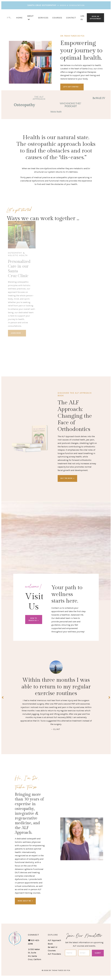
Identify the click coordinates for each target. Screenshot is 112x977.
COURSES (57, 17)
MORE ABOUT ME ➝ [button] (25, 901)
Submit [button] (98, 953)
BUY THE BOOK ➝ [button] (67, 478)
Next (109, 697)
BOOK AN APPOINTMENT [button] (95, 18)
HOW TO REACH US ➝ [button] (34, 619)
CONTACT (71, 17)
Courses (52, 950)
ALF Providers (54, 954)
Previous (2, 697)
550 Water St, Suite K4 (34, 952)
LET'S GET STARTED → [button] (72, 87)
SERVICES (43, 17)
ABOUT (30, 18)
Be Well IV (52, 947)
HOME (19, 17)
